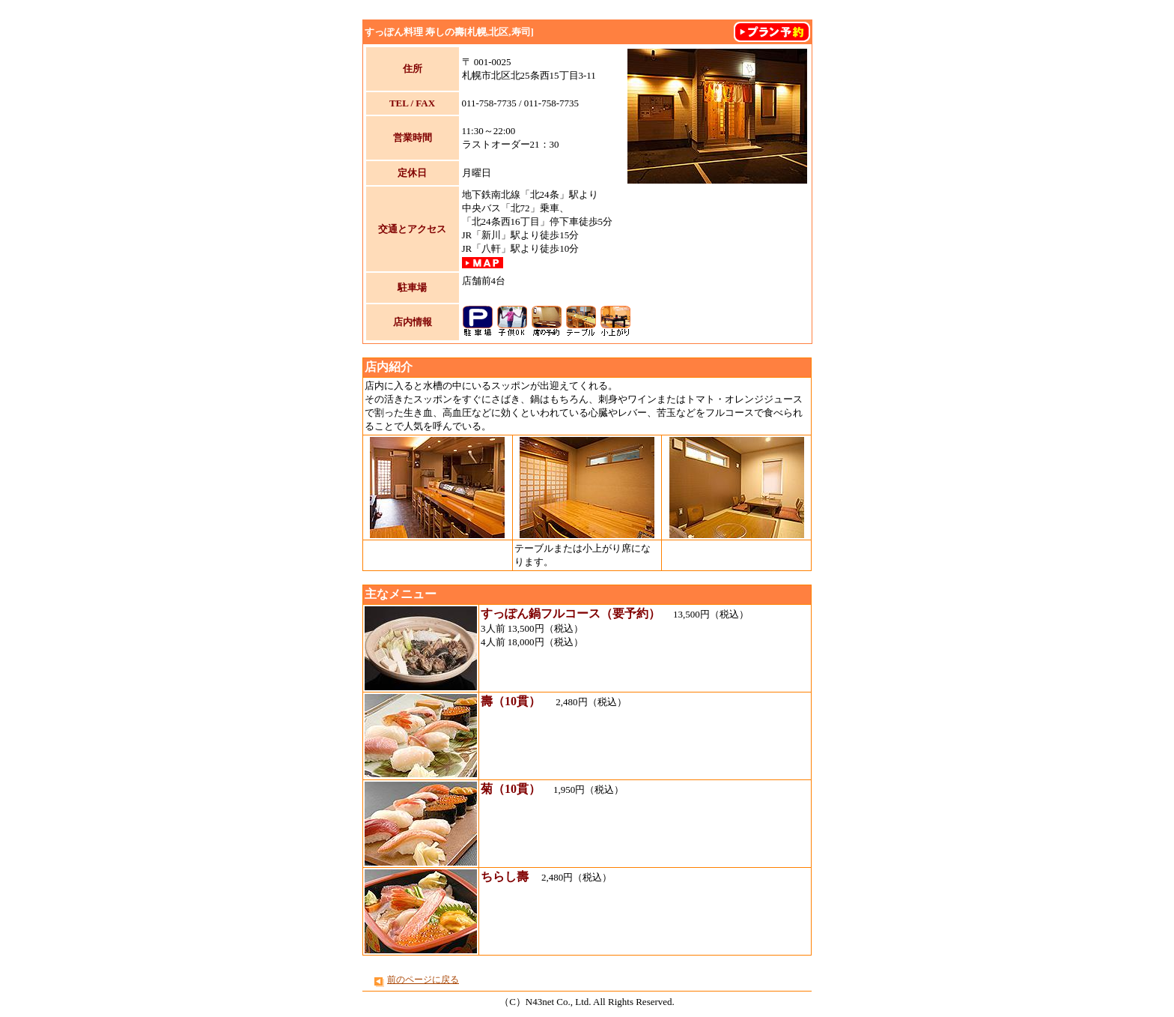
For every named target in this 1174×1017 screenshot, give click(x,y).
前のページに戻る (423, 979)
